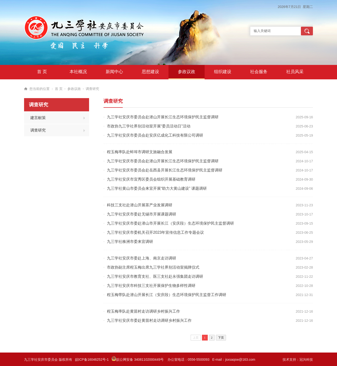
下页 (221, 337)
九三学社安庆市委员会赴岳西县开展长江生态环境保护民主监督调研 (164, 170)
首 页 (59, 89)
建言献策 (38, 118)
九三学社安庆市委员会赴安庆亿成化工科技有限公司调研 (155, 135)
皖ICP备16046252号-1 (92, 359)
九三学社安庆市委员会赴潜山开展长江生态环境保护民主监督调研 (163, 117)
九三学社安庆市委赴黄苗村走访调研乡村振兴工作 (149, 320)
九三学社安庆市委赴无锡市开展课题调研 (141, 214)
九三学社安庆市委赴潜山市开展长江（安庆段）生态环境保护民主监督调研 (170, 223)
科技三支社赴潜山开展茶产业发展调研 (139, 205)
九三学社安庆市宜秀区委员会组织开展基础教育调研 (151, 179)
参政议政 (74, 89)
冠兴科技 (306, 359)
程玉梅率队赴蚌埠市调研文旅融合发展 (139, 152)
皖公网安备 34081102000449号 (138, 359)
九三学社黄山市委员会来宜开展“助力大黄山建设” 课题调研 (157, 188)
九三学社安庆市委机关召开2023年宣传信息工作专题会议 (155, 232)
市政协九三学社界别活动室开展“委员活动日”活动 (148, 126)
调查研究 (92, 89)
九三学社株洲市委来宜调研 (130, 242)
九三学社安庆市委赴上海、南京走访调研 (141, 258)
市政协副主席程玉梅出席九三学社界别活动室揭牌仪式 (153, 267)
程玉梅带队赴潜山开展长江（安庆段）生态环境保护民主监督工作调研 (166, 295)
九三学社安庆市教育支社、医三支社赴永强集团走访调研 (155, 276)
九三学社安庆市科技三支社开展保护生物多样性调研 (151, 286)
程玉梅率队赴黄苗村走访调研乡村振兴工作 (143, 311)
